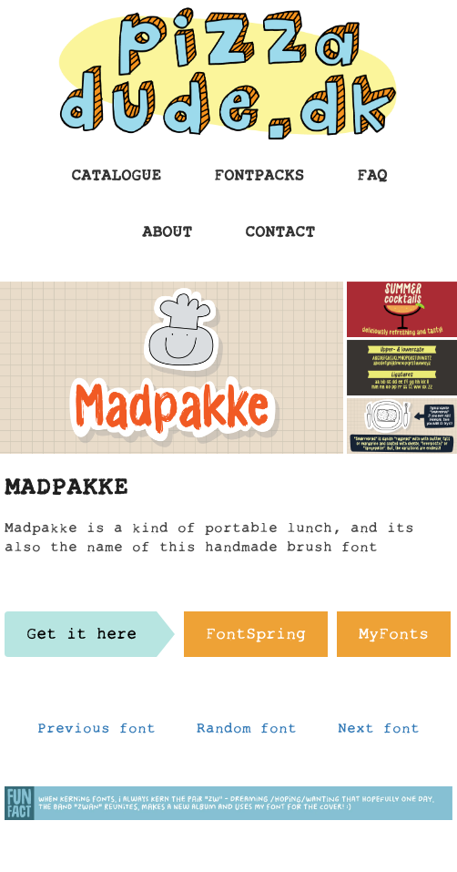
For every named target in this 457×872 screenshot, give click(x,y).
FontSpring (256, 638)
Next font (379, 732)
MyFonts (394, 638)
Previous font (96, 732)
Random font (247, 732)
